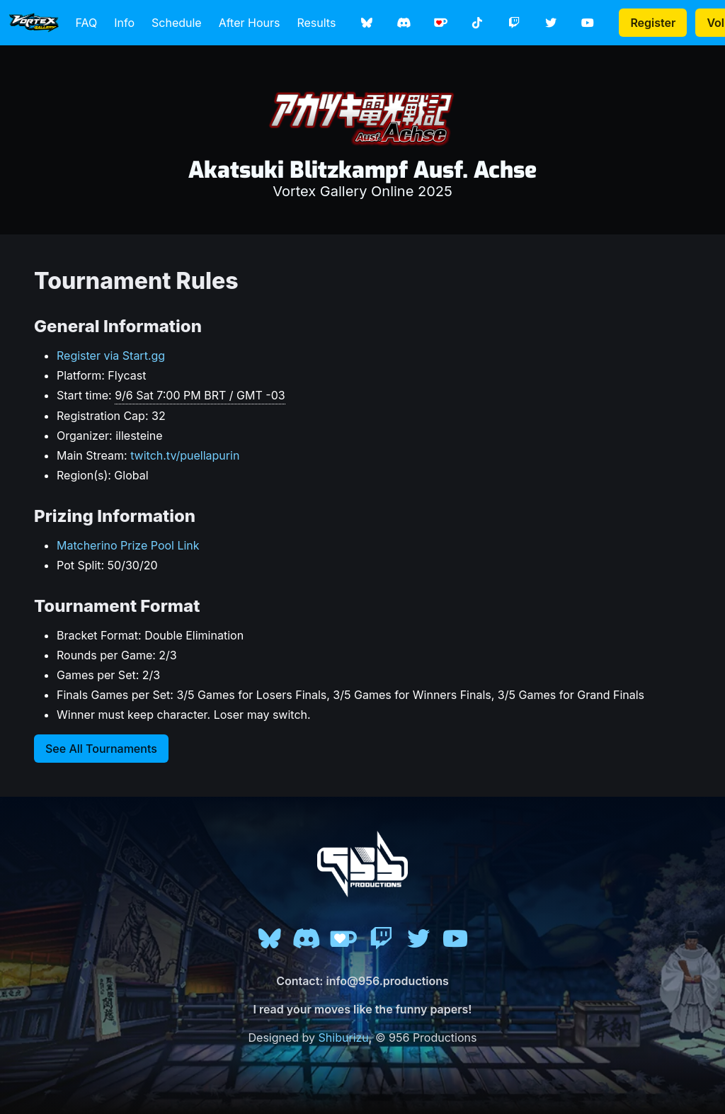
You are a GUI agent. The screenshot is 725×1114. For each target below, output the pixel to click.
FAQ (87, 23)
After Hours (249, 23)
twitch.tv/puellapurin (184, 455)
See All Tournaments (101, 748)
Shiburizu (344, 1037)
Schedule (177, 23)
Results (316, 23)
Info (124, 23)
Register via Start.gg (111, 355)
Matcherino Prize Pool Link (128, 545)
